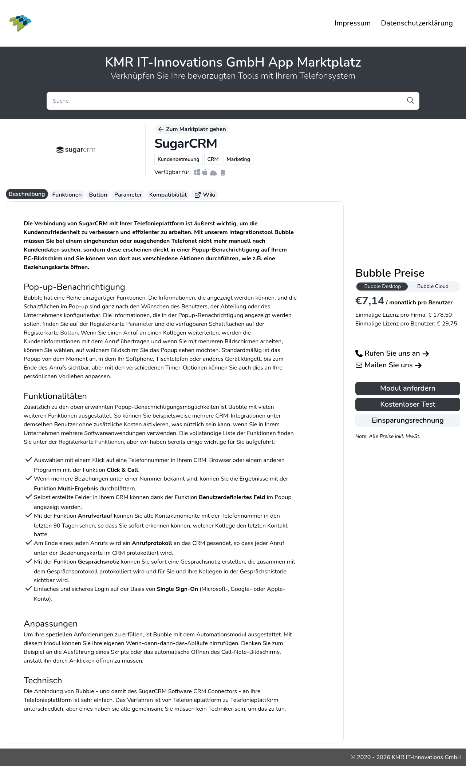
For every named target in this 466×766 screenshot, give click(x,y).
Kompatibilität (168, 195)
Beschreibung (27, 194)
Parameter (128, 195)
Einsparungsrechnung (408, 420)
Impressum (353, 23)
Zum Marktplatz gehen (191, 129)
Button (98, 195)
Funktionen (67, 195)
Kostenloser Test (407, 404)
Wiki (205, 195)
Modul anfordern (407, 388)
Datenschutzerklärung (417, 23)
